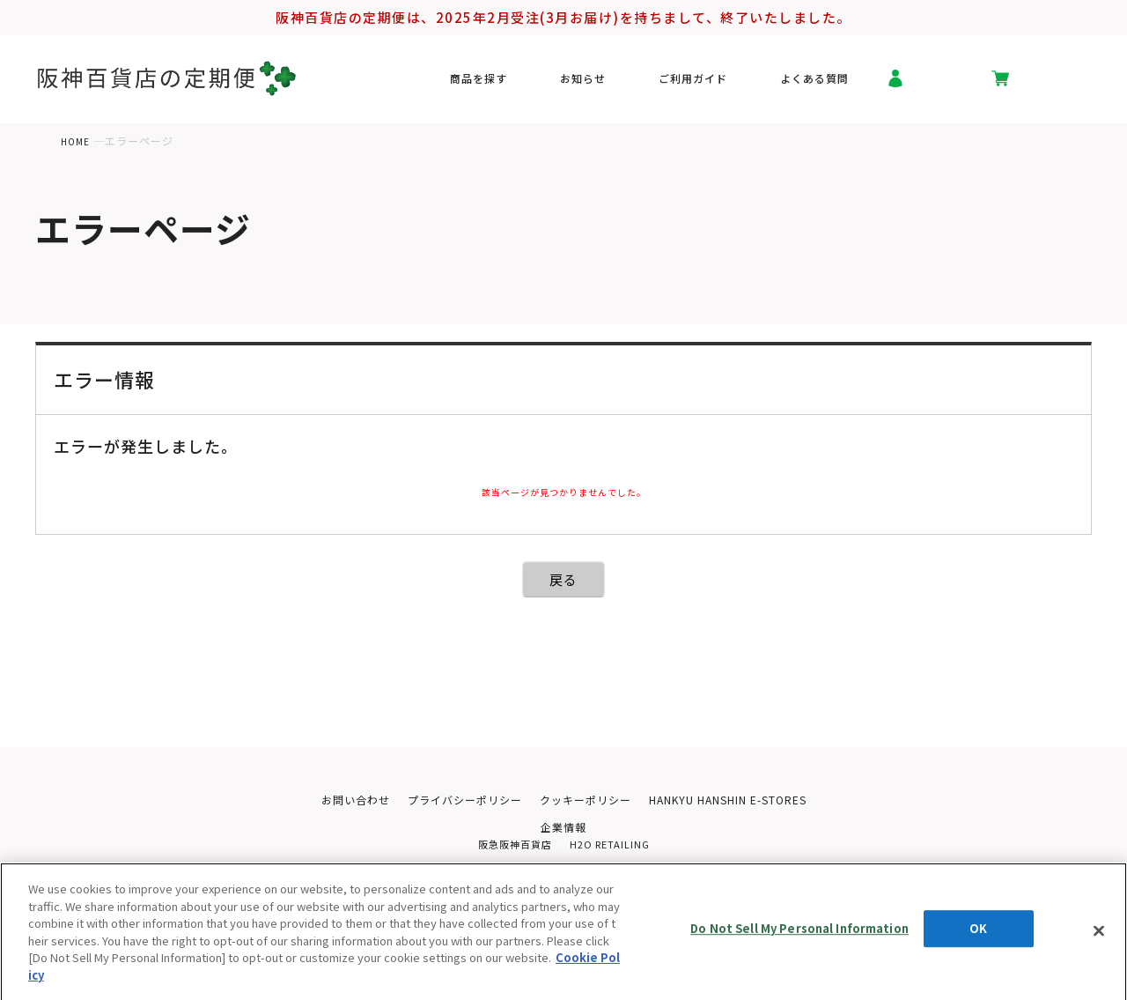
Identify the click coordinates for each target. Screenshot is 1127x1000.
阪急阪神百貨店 (512, 848)
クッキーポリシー (585, 800)
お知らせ (616, 83)
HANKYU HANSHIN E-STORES (737, 800)
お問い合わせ (341, 800)
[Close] (1098, 940)
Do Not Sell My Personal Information (799, 943)
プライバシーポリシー (457, 800)
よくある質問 (814, 83)
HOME (77, 140)
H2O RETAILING (612, 848)
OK (978, 943)
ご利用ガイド (708, 83)
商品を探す (530, 83)
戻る (563, 579)
